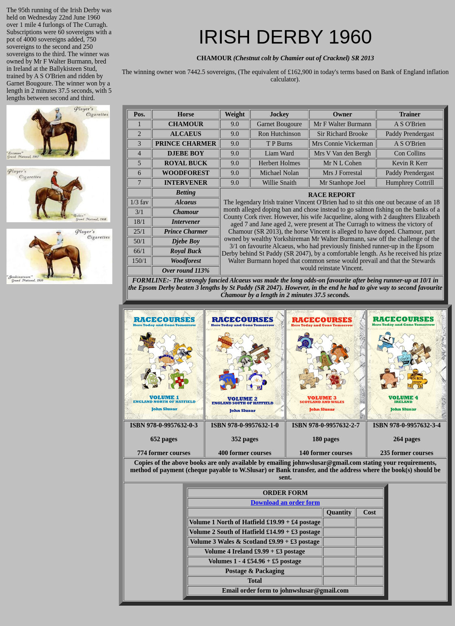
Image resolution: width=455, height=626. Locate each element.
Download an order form (285, 502)
